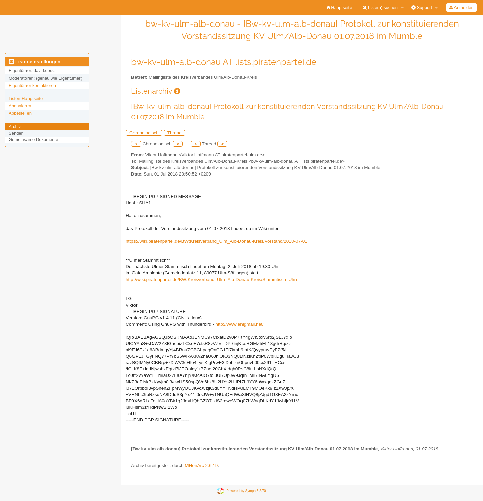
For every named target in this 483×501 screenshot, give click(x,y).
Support (421, 7)
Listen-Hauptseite (26, 98)
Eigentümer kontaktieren (32, 85)
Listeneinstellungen (34, 61)
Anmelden (461, 7)
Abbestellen (20, 113)
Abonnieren (20, 105)
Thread (174, 132)
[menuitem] (340, 7)
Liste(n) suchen (380, 7)
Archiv (15, 126)
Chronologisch (144, 132)
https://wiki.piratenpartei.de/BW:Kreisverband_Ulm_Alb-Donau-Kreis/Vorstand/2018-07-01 (216, 241)
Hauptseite (339, 7)
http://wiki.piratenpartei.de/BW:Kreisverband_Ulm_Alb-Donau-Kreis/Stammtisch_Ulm (211, 279)
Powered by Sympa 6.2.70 (246, 491)
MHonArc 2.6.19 (201, 465)
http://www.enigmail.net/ (239, 324)
